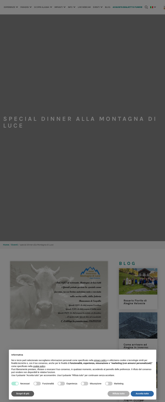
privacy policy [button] (100, 360)
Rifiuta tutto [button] (119, 393)
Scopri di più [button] (22, 393)
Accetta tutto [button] (142, 393)
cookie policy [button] (39, 366)
